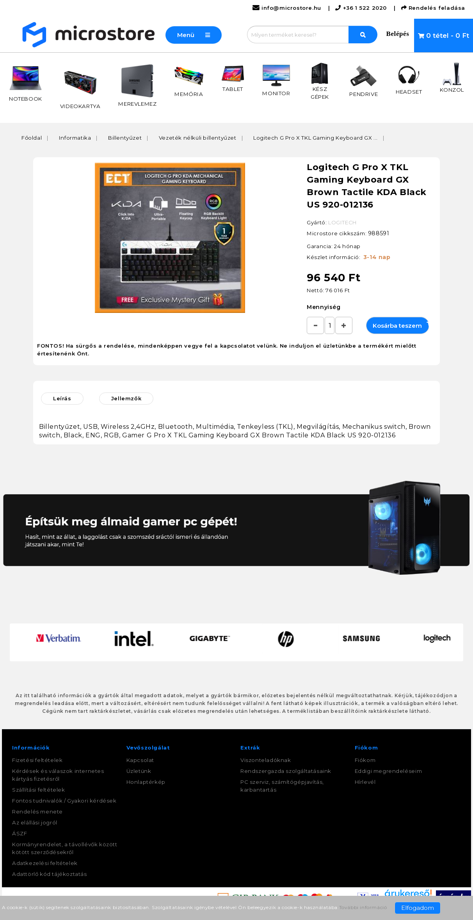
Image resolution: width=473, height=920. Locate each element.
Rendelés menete (37, 811)
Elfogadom (417, 907)
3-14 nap (377, 257)
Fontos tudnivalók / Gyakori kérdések (64, 800)
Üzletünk (138, 771)
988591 (378, 233)
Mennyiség (323, 307)
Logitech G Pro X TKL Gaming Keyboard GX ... (315, 138)
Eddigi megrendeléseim (388, 771)
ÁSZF (19, 833)
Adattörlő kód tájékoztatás (49, 874)
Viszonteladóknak (265, 760)
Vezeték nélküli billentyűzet (197, 138)
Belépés (397, 33)
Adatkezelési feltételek (45, 863)
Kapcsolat (140, 760)
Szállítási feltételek (38, 790)
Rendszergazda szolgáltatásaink (285, 771)
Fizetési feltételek (37, 760)
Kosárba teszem (401, 325)
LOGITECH (342, 222)
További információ (363, 907)
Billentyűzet (125, 138)
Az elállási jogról (34, 822)
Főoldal (31, 138)
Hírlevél (365, 782)
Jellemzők (126, 398)
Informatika (75, 138)
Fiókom (365, 760)
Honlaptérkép (145, 782)
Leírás (62, 398)
